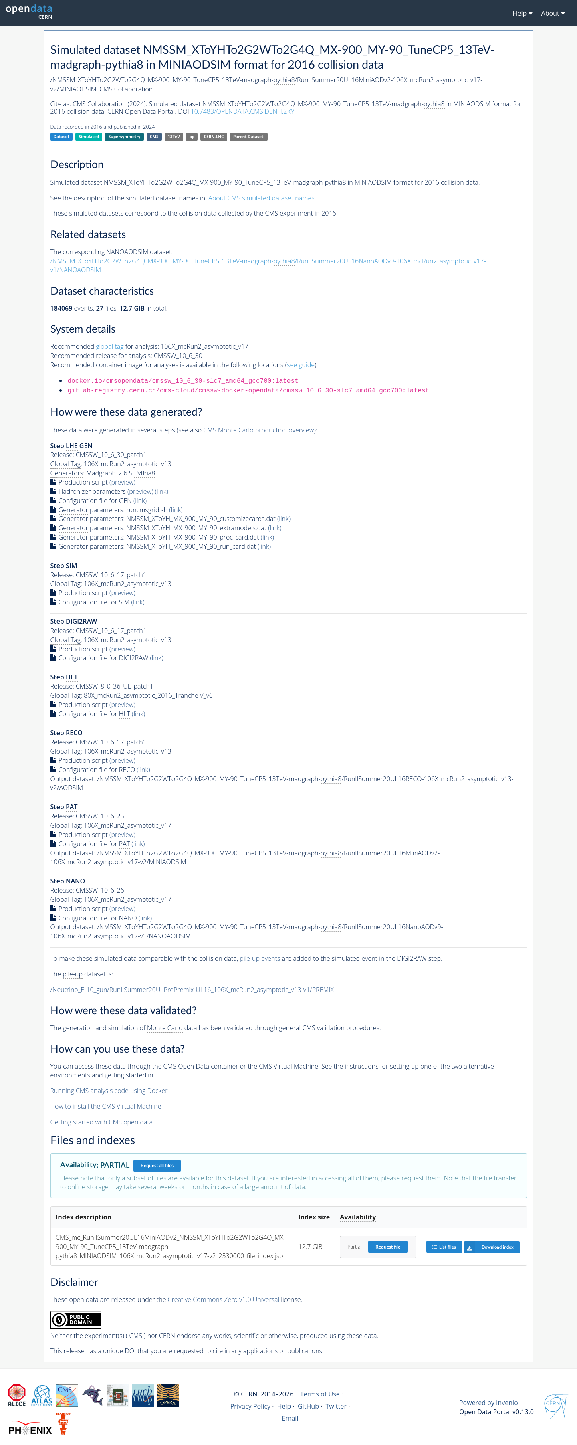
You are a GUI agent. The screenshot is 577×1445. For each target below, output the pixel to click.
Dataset (61, 136)
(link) (161, 491)
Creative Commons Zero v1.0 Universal (224, 1299)
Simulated (89, 136)
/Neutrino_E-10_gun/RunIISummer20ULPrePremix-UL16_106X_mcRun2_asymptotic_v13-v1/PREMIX (192, 989)
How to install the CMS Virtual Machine (105, 1106)
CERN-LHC (214, 136)
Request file (387, 1247)
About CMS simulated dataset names (261, 198)
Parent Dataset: (248, 136)
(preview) (122, 482)
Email (290, 1418)
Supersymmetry (125, 136)
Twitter (336, 1406)
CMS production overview (258, 430)
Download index (489, 1247)
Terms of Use (320, 1394)
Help (284, 1406)
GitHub (308, 1406)
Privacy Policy (250, 1406)
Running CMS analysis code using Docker (109, 1090)
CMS (154, 136)
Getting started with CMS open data (101, 1122)
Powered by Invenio (488, 1402)
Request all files (157, 1165)
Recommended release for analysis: (101, 355)
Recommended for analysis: (104, 346)
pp (191, 136)
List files (444, 1246)
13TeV (174, 136)
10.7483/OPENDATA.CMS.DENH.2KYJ (243, 111)
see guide (301, 364)
